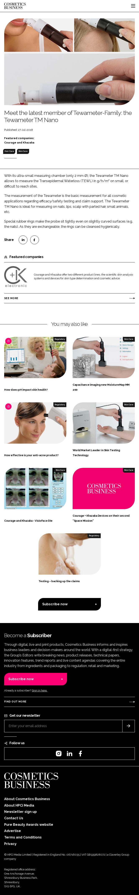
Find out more (15, 701)
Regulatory (60, 339)
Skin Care (23, 151)
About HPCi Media (19, 805)
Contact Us (13, 818)
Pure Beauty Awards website (28, 825)
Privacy (10, 844)
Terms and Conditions (23, 837)
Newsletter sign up (20, 812)
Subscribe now (55, 604)
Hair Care (9, 151)
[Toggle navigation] (133, 6)
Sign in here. (39, 690)
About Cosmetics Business (27, 799)
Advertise (12, 831)
